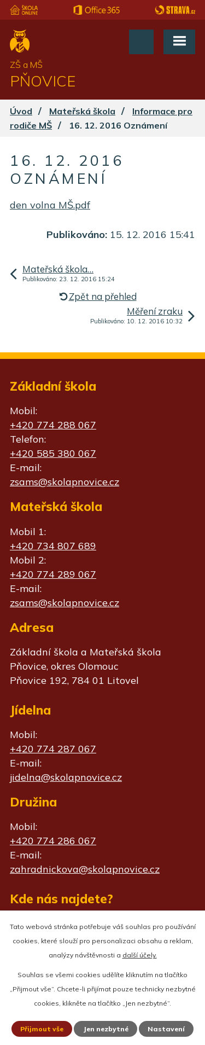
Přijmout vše (41, 1029)
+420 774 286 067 (53, 840)
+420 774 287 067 (53, 748)
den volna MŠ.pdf (50, 205)
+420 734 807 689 (53, 545)
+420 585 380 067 (53, 453)
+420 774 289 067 (53, 574)
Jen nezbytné (105, 1029)
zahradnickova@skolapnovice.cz (85, 869)
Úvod (21, 111)
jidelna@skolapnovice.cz (66, 777)
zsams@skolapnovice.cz (64, 481)
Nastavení (166, 1029)
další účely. (139, 955)
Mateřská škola (82, 111)
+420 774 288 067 (53, 425)
